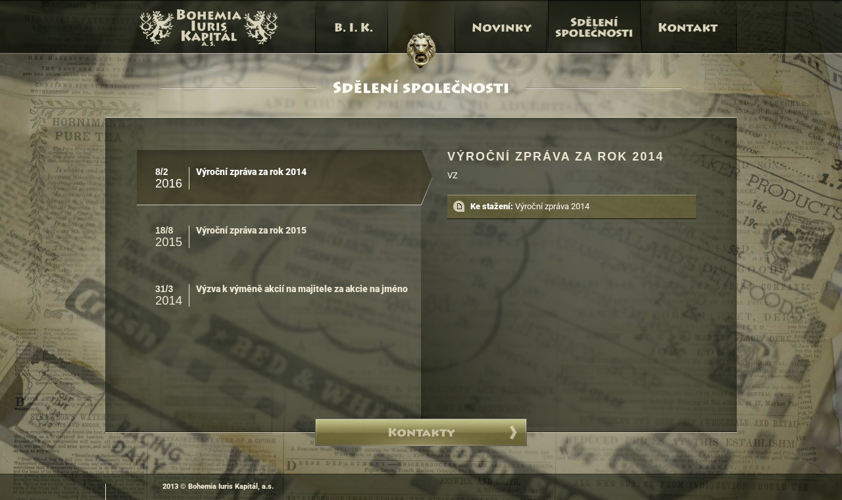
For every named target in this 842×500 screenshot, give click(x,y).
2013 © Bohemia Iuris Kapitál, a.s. (218, 486)
